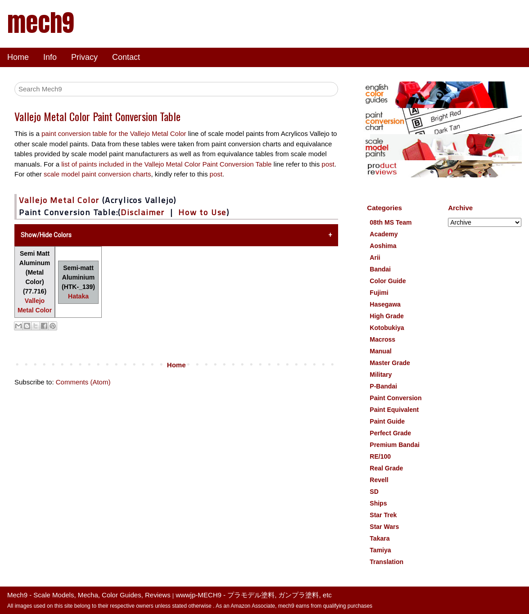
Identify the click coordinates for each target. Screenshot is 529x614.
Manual (380, 351)
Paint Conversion (395, 398)
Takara (379, 538)
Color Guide (388, 280)
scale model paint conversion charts (97, 174)
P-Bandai (383, 386)
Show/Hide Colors (46, 235)
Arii (375, 257)
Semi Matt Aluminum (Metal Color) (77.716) (35, 282)
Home (18, 57)
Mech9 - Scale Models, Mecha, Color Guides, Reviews (89, 595)
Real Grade (386, 468)
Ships (378, 503)
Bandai (380, 269)
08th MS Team (390, 222)
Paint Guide (387, 421)
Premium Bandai (394, 444)
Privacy (84, 57)
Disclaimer (143, 212)
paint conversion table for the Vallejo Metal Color (113, 133)
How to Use (202, 212)
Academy (384, 234)
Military (381, 374)
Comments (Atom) (83, 382)
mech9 (40, 22)
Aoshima (383, 245)
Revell (379, 479)
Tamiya (380, 550)
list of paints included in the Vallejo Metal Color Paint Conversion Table (167, 164)
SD (374, 491)
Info (50, 57)
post (327, 164)
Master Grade (390, 362)
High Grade (386, 316)
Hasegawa (385, 304)
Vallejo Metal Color (59, 200)
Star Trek (383, 515)
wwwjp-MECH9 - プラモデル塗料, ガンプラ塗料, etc (254, 595)
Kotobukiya (387, 327)
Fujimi (379, 292)
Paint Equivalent (394, 409)
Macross (382, 339)
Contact (126, 57)
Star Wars (384, 526)
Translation (386, 561)
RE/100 (380, 456)
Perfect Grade (390, 433)
